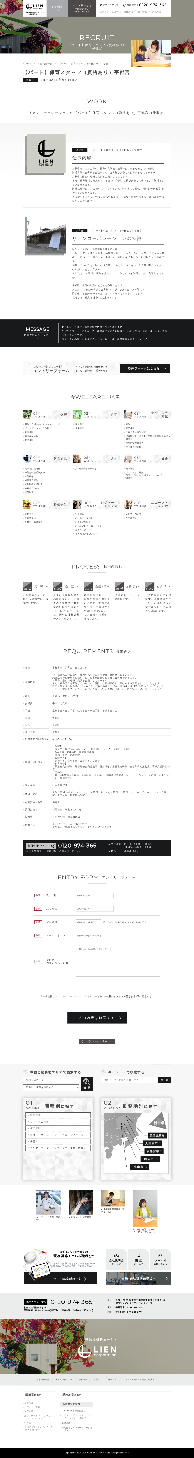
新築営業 (35, 1115)
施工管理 (35, 1128)
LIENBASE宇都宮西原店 (74, 1410)
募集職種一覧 (40, 1379)
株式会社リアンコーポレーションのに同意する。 (98, 996)
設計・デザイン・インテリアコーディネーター (58, 1135)
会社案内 (128, 11)
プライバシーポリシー (94, 996)
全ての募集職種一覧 (69, 1279)
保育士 (34, 1141)
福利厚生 (142, 11)
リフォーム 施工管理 (81, 1217)
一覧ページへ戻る (97, 1041)
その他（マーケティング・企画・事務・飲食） (58, 1148)
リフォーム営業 (39, 1122)
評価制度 (157, 11)
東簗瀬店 (66, 1423)
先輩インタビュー (109, 11)
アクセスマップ (110, 5)
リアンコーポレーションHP (137, 1303)
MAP (118, 1303)
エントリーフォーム (63, 824)
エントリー (142, 1379)
